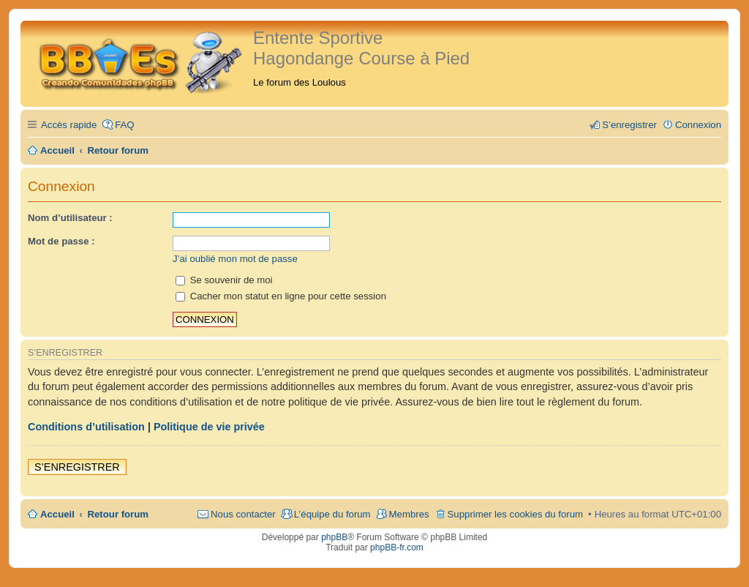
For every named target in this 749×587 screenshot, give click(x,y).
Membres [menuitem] (409, 514)
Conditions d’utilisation (86, 427)
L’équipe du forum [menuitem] (332, 514)
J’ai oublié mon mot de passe (235, 258)
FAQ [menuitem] (124, 124)
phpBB (334, 537)
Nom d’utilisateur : (70, 217)
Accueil (57, 514)
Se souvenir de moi (224, 279)
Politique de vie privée (209, 427)
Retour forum (118, 514)
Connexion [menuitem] (698, 124)
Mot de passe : (61, 241)
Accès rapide (69, 124)
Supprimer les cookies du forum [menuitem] (515, 514)
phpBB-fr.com (397, 547)
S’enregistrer (77, 467)
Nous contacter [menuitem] (243, 514)
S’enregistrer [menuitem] (629, 124)
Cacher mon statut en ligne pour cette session (281, 296)
